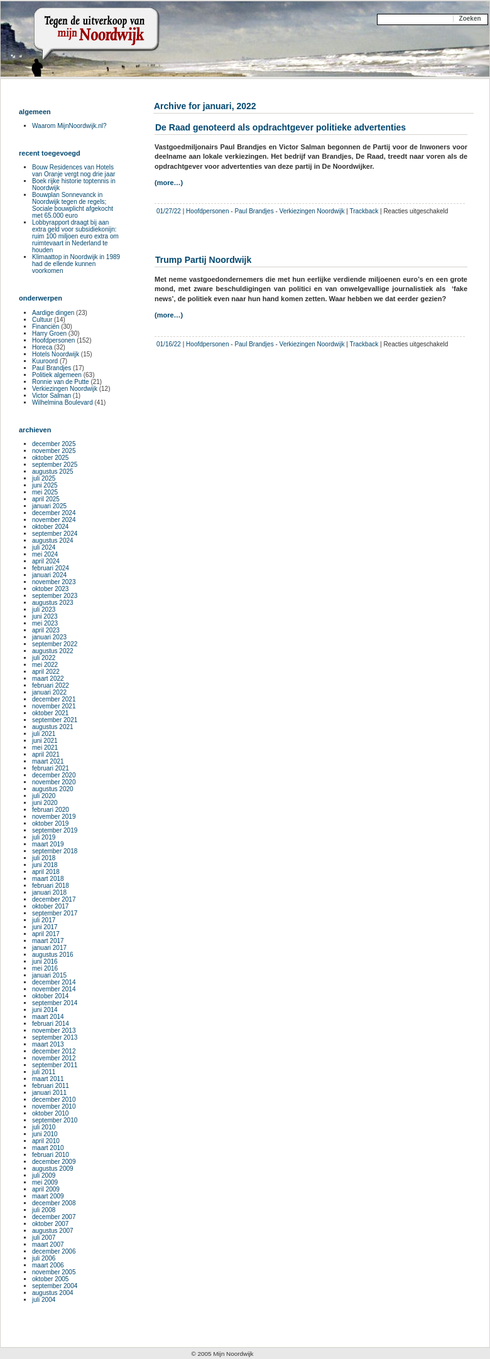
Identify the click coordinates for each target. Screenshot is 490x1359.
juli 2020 (43, 795)
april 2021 (46, 754)
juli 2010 (43, 1127)
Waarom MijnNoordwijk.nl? (69, 125)
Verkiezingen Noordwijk (312, 211)
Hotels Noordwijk (55, 354)
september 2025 (54, 464)
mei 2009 (45, 1182)
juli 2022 (43, 657)
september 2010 (54, 1120)
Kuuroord (45, 361)
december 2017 (54, 899)
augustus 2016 (53, 954)
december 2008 (54, 1203)
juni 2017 (45, 927)
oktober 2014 (50, 996)
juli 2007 (43, 1237)
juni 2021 (45, 740)
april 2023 (46, 630)
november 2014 (54, 989)
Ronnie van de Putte (60, 381)
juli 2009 (43, 1175)
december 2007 (54, 1216)
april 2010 (46, 1141)
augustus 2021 (53, 726)
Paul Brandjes (253, 211)
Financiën (45, 326)
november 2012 (54, 1058)
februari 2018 (50, 885)
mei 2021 (45, 747)
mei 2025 (45, 492)
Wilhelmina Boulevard (62, 402)
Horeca (42, 347)
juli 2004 (43, 1299)
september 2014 (54, 1002)
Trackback (363, 211)
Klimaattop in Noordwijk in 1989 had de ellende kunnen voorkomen (76, 263)
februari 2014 (50, 1023)
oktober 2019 (50, 823)
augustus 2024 (53, 540)
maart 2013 (48, 1044)
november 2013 (54, 1030)
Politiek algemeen (57, 374)
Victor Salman (51, 395)
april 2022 (46, 671)
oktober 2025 (50, 457)
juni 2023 (45, 616)
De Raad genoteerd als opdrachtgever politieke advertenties (280, 127)
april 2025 (46, 499)
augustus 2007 (53, 1230)
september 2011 (54, 1065)
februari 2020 (50, 809)
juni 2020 (45, 802)
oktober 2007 (50, 1223)
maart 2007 (48, 1244)
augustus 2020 (53, 789)
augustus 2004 (53, 1292)
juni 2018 (45, 864)
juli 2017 (43, 920)
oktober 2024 (50, 526)
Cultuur (42, 319)
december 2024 (54, 512)
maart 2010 (48, 1147)
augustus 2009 (53, 1168)
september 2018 (54, 851)
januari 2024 (49, 575)
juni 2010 (45, 1134)
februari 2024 (50, 568)
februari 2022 (50, 685)
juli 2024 (43, 547)
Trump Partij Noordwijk (203, 260)
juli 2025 (43, 478)
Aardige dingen (53, 312)
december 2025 (54, 443)
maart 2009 (48, 1196)
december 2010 (54, 1099)
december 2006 (54, 1251)
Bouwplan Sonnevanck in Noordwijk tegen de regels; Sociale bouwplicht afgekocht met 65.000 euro (72, 205)
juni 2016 (45, 961)
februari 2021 (50, 768)
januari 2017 (49, 947)
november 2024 (54, 519)
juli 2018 (43, 858)
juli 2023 (43, 609)
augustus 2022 (53, 651)
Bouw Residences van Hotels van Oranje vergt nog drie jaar (73, 171)
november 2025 (54, 450)
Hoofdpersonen (207, 211)
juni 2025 (45, 485)
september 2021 (54, 720)
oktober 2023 (50, 588)
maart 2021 (48, 761)
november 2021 (54, 706)
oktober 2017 (50, 906)
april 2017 (46, 933)
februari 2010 (50, 1154)
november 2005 (54, 1272)
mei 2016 (45, 968)
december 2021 (54, 699)
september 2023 (54, 595)
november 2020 (54, 782)
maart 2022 (48, 678)
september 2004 (54, 1285)
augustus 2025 (53, 471)
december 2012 (54, 1051)
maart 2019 (48, 844)
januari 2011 (49, 1092)
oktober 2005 (50, 1279)
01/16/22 (168, 344)
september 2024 (54, 533)
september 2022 (54, 644)
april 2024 (46, 561)
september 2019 (54, 830)
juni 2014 (45, 1009)
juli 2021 (43, 733)
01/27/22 (168, 211)
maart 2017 (48, 940)
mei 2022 (45, 664)
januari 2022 (49, 692)
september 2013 (54, 1037)
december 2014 (54, 982)
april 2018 (46, 871)
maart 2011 (48, 1078)
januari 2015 (49, 975)
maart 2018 (48, 878)
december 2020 (54, 775)
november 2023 (54, 581)
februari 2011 (50, 1085)
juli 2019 (43, 837)
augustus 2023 (53, 602)
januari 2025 (49, 506)
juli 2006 (43, 1258)
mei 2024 (45, 554)
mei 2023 (45, 623)
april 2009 (46, 1189)
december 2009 (54, 1161)
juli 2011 (43, 1072)
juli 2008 (43, 1210)
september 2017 (54, 913)
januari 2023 (49, 637)
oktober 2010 (50, 1113)
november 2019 (54, 816)
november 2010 (54, 1106)
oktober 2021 (50, 713)
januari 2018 (49, 892)
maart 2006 (48, 1265)
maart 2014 (48, 1016)
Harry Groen (49, 333)
